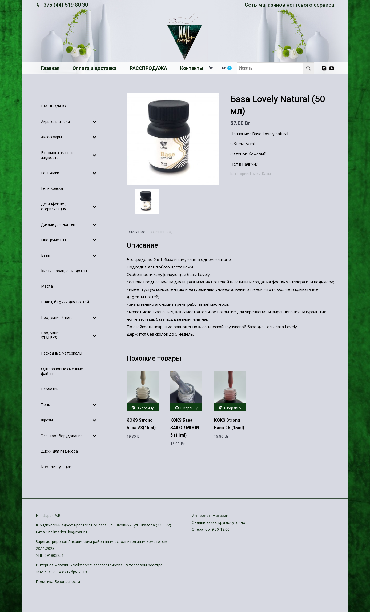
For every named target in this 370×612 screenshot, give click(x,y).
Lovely (255, 173)
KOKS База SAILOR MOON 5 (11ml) (184, 428)
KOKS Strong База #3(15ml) (141, 424)
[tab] (136, 231)
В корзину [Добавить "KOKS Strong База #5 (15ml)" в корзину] (232, 407)
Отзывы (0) (161, 231)
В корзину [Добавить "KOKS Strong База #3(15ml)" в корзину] (145, 407)
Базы (266, 173)
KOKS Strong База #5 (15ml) (229, 424)
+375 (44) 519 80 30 (64, 5)
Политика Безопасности (58, 581)
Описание (136, 231)
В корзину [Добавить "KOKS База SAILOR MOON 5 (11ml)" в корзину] (189, 407)
